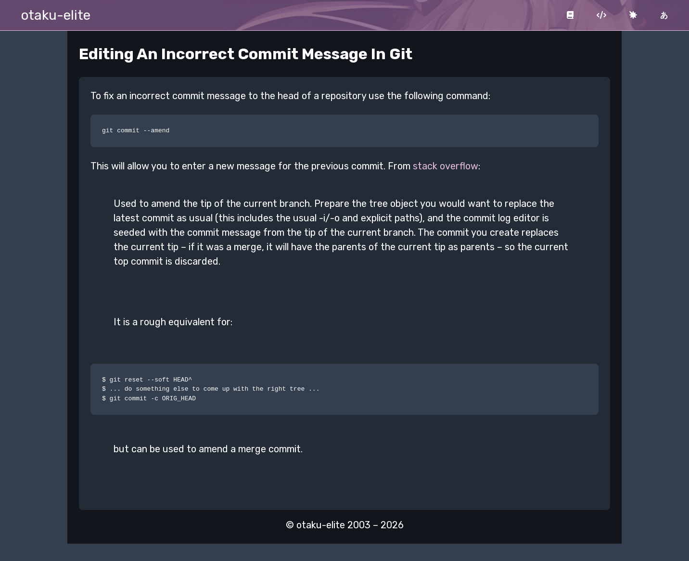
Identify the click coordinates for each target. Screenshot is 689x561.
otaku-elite (55, 15)
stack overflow (445, 166)
